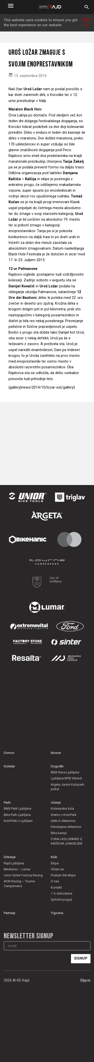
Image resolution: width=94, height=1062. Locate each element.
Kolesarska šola (62, 808)
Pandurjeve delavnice (66, 827)
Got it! (86, 22)
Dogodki (57, 766)
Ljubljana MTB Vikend (66, 778)
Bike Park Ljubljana (17, 815)
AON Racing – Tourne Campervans (19, 883)
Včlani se (57, 869)
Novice (56, 753)
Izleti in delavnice (63, 821)
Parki (7, 802)
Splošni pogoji (61, 899)
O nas (55, 881)
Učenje (56, 802)
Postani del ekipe (63, 875)
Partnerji (9, 913)
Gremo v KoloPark (63, 815)
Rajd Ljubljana (14, 863)
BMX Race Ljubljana (65, 772)
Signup (81, 958)
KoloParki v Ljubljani (18, 821)
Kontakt (56, 887)
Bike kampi (59, 833)
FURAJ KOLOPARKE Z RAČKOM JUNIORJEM (66, 841)
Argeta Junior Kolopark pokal (67, 787)
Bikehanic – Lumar (17, 869)
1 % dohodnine (61, 893)
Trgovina (57, 913)
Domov (9, 753)
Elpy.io (85, 980)
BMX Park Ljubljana (17, 808)
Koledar (9, 766)
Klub (54, 857)
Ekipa (55, 863)
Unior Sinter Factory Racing (23, 875)
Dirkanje (10, 857)
